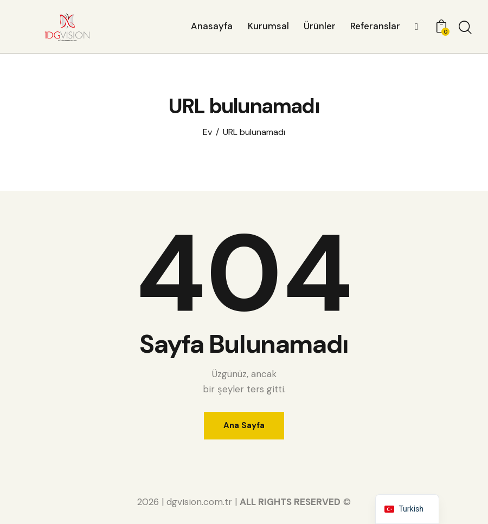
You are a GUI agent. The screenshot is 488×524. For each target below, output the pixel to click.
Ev (207, 132)
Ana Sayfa (244, 425)
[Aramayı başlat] (465, 28)
